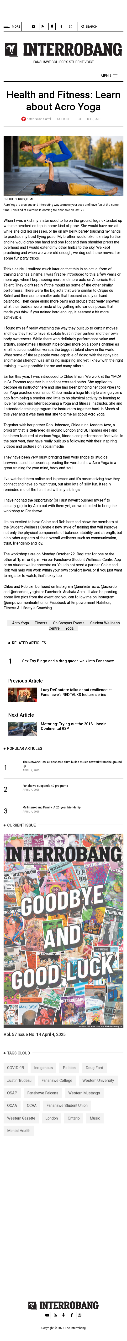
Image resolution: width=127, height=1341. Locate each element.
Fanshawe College (57, 1087)
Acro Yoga (20, 623)
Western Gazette (21, 1125)
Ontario (74, 1125)
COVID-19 (15, 1074)
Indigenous (43, 1074)
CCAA (32, 1112)
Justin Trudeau (19, 1087)
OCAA (12, 1112)
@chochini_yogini (25, 592)
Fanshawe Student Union (67, 1112)
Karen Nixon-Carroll (39, 119)
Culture (63, 119)
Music (95, 1125)
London (51, 1125)
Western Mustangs (84, 1099)
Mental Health (18, 1137)
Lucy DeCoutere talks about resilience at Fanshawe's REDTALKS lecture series (76, 692)
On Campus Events (69, 623)
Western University (98, 1087)
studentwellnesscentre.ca (34, 565)
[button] (109, 76)
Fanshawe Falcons (42, 1099)
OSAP (12, 1099)
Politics (69, 1074)
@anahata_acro (86, 586)
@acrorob (109, 586)
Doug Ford (94, 1074)
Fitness (41, 623)
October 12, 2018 (88, 119)
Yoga (69, 628)
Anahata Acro (74, 592)
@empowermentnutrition (24, 602)
